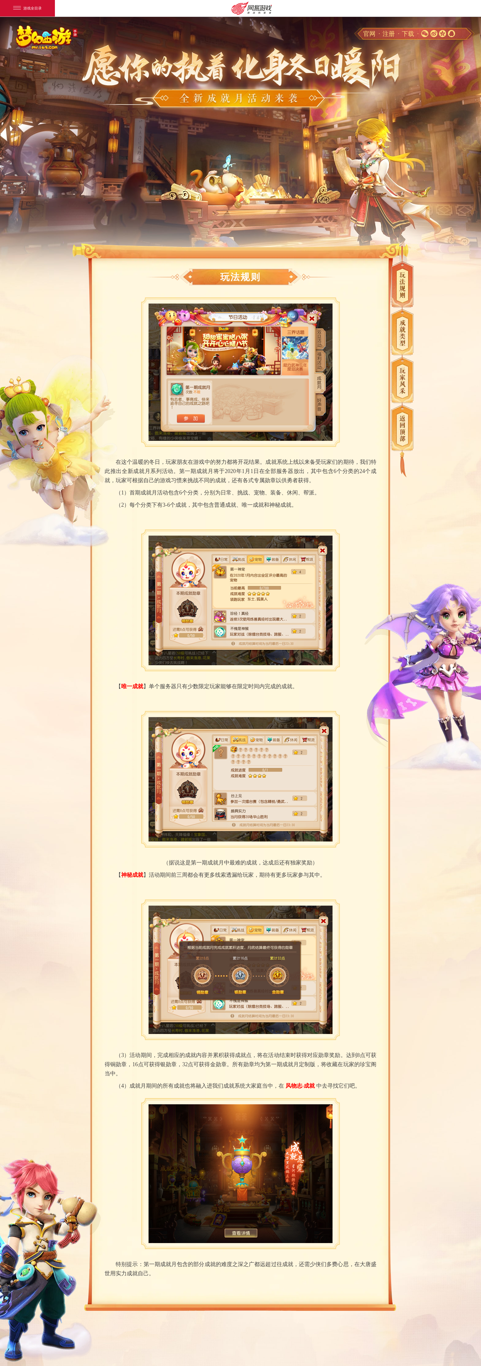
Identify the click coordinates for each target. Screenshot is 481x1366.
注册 (389, 33)
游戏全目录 (27, 8)
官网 (369, 33)
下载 (408, 33)
